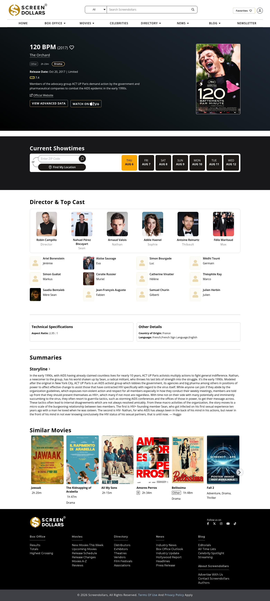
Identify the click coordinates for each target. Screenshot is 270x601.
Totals (34, 549)
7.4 (37, 77)
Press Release (165, 565)
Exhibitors (121, 549)
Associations (122, 565)
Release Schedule (84, 553)
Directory (121, 536)
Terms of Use (148, 595)
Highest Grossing (41, 553)
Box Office (37, 536)
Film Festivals (123, 561)
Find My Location (62, 167)
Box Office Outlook (169, 549)
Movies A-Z (79, 561)
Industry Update (167, 553)
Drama (58, 63)
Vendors (119, 557)
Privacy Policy (175, 595)
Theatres (120, 553)
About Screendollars (213, 566)
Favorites (244, 10)
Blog (201, 536)
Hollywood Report (169, 557)
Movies (77, 536)
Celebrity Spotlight (211, 553)
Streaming (205, 557)
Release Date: (39, 72)
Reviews (77, 565)
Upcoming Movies (84, 549)
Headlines (163, 561)
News (160, 536)
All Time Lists (207, 549)
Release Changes (84, 557)
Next (239, 472)
